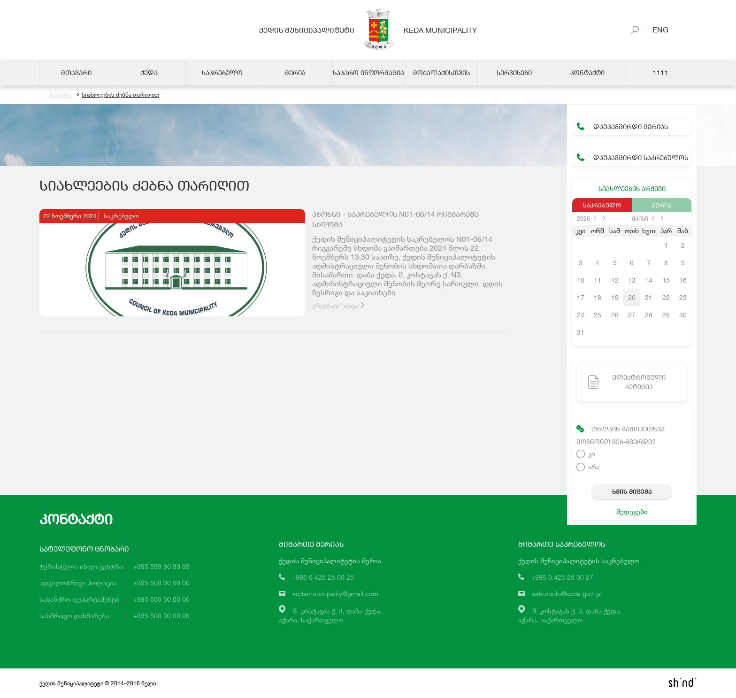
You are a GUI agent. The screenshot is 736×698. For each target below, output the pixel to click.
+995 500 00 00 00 (161, 583)
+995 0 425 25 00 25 (323, 578)
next (604, 218)
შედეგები (632, 511)
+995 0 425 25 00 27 (562, 578)
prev (594, 218)
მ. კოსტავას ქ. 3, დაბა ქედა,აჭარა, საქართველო (330, 615)
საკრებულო (602, 205)
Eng (656, 29)
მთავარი (60, 95)
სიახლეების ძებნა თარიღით (118, 95)
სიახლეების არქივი (632, 188)
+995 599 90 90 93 (161, 566)
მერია (661, 205)
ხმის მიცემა (632, 491)
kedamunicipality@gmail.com (335, 594)
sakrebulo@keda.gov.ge (567, 594)
